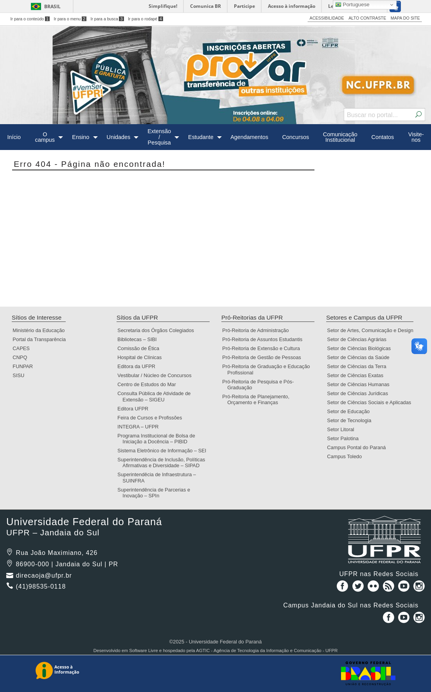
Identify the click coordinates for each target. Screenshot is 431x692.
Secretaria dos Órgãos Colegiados (158, 330)
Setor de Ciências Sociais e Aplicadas (371, 402)
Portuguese (352, 5)
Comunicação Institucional (340, 137)
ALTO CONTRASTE (367, 18)
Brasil (52, 6)
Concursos (295, 137)
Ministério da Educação (41, 330)
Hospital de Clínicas (142, 357)
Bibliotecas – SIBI (139, 339)
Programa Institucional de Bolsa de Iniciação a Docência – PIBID (158, 438)
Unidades (118, 137)
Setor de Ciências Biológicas (361, 348)
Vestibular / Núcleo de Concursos (156, 375)
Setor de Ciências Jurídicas (360, 393)
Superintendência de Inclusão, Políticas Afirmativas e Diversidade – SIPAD (163, 462)
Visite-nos (416, 137)
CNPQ (22, 357)
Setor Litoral (343, 429)
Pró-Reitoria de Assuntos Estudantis (264, 339)
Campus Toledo (347, 456)
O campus (45, 137)
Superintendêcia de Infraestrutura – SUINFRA (159, 477)
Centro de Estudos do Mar (149, 384)
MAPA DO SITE (405, 18)
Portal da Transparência (42, 339)
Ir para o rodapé (145, 18)
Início (14, 137)
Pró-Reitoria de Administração (258, 330)
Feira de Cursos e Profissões (152, 418)
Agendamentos (249, 137)
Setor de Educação (351, 411)
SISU (21, 375)
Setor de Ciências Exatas (357, 375)
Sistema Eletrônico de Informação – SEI (164, 451)
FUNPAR (25, 366)
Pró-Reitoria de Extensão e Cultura (263, 348)
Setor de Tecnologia (351, 420)
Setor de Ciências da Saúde (360, 357)
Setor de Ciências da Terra (359, 366)
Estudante (201, 137)
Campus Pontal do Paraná (359, 447)
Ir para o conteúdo (30, 18)
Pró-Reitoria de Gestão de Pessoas (264, 357)
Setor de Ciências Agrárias (359, 339)
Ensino (80, 137)
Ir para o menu (70, 18)
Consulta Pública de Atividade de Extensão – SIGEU (156, 396)
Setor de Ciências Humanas (360, 384)
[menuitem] (14, 137)
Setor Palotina (345, 438)
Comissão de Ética (140, 348)
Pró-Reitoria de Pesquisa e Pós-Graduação (260, 384)
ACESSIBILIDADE (327, 18)
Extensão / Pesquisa (159, 137)
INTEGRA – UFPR (140, 427)
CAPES (23, 348)
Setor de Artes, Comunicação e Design (372, 330)
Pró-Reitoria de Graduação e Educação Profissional (268, 369)
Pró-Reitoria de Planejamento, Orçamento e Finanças (258, 399)
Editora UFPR (135, 409)
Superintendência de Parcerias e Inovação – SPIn (156, 493)
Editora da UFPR (138, 366)
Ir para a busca (107, 18)
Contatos (383, 137)
